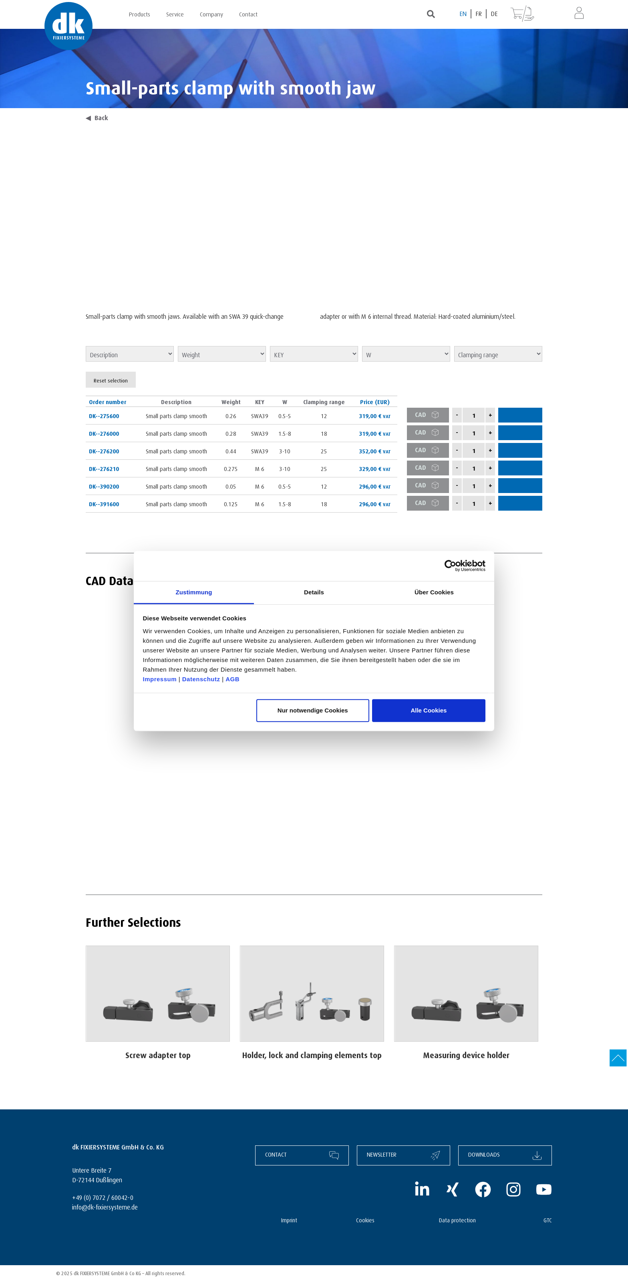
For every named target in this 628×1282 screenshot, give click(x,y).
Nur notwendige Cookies (313, 710)
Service (175, 13)
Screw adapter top (158, 1054)
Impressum (160, 678)
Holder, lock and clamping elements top (312, 1054)
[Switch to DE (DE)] (494, 13)
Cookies (365, 1219)
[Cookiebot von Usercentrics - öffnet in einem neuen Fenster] (450, 566)
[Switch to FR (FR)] (479, 13)
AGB (232, 678)
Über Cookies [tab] (434, 591)
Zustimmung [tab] (194, 591)
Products (139, 13)
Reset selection (111, 380)
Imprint (289, 1219)
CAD (429, 415)
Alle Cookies (429, 710)
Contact (248, 13)
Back (97, 117)
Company (211, 13)
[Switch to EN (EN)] (463, 13)
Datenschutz (201, 678)
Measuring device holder (466, 1054)
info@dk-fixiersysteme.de (105, 1206)
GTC (547, 1219)
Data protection (457, 1219)
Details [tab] (314, 591)
